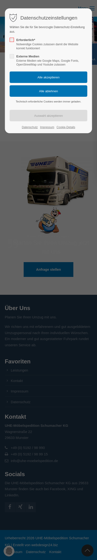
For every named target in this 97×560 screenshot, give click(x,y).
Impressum (47, 127)
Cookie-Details (66, 127)
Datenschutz (30, 127)
